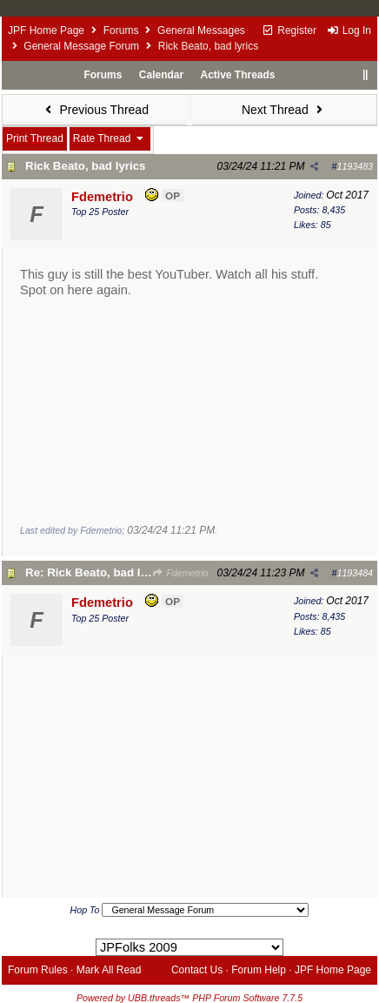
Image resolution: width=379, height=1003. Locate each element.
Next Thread (284, 110)
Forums (121, 30)
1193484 (355, 573)
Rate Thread (110, 138)
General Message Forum (81, 46)
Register (289, 30)
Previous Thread (95, 110)
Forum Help (258, 970)
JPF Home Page (46, 30)
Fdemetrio (180, 573)
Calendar (161, 75)
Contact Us (197, 970)
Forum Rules (38, 970)
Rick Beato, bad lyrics (85, 165)
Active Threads (238, 75)
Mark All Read (109, 970)
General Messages (201, 30)
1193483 (355, 166)
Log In (348, 30)
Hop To (85, 910)
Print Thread (34, 138)
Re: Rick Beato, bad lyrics (96, 572)
